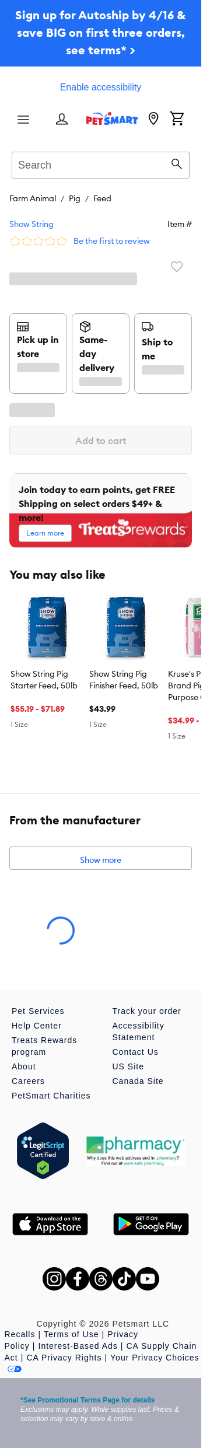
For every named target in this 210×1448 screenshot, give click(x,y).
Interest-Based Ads (78, 1346)
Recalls (20, 1334)
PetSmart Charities (51, 1095)
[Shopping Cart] (177, 119)
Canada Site (138, 1081)
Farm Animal (32, 198)
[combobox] (101, 163)
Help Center (37, 1025)
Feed (102, 198)
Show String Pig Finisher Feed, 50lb (123, 680)
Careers (28, 1081)
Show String (31, 224)
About (24, 1066)
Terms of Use (71, 1334)
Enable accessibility (101, 87)
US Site (128, 1066)
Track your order (147, 1011)
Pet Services (38, 1011)
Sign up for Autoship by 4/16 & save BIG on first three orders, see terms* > (100, 32)
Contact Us (136, 1052)
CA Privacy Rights (64, 1357)
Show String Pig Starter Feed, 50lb (44, 680)
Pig (74, 198)
